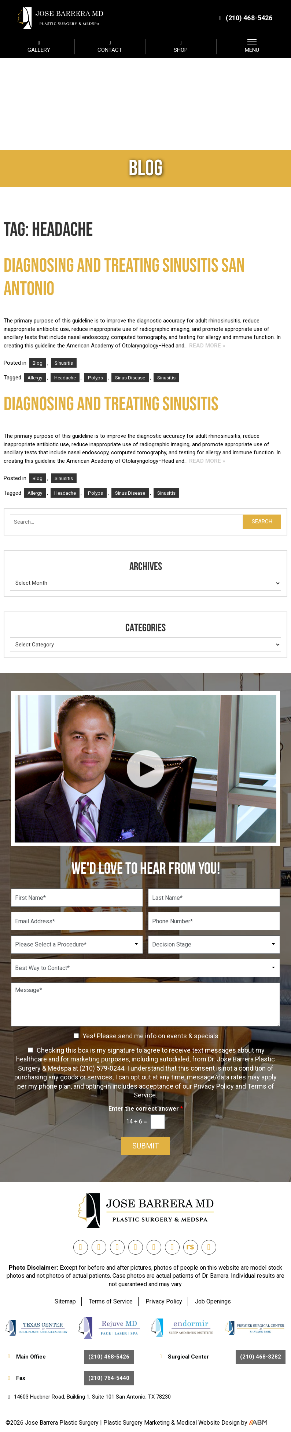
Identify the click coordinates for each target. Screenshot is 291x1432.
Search (262, 521)
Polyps (95, 377)
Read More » (207, 345)
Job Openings (213, 1301)
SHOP (181, 46)
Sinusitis (64, 363)
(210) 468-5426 (244, 18)
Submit (145, 1146)
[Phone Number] (214, 921)
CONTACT (110, 46)
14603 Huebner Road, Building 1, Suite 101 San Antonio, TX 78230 (88, 1396)
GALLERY (39, 46)
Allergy (34, 377)
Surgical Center (221, 1357)
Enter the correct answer (145, 1108)
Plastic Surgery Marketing (137, 1422)
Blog (38, 363)
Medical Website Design (208, 1422)
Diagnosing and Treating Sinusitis (111, 404)
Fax (69, 1378)
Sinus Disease (130, 377)
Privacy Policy (164, 1301)
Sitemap (65, 1301)
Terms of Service (111, 1301)
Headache (65, 377)
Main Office (69, 1357)
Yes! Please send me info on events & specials (150, 1036)
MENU (252, 46)
